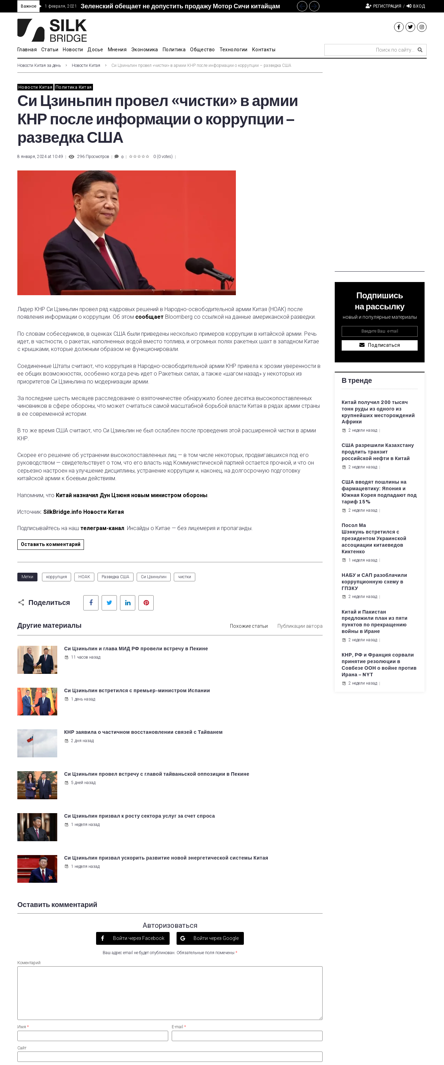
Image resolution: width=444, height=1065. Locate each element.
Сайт (21, 920)
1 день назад (236, 663)
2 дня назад (78, 704)
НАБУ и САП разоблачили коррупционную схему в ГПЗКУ (374, 582)
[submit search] (420, 49)
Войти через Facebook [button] (138, 810)
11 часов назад (81, 663)
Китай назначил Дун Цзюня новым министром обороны (131, 495)
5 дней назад (236, 704)
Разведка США (115, 576)
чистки (184, 576)
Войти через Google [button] (216, 810)
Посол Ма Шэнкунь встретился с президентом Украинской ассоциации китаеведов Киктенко (374, 538)
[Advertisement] (380, 168)
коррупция (56, 576)
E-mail (179, 899)
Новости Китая (86, 65)
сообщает (149, 317)
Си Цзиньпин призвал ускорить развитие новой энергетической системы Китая (262, 737)
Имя (23, 899)
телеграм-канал (102, 528)
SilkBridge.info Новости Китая (83, 512)
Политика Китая (74, 87)
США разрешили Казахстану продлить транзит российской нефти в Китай (378, 452)
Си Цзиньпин (153, 576)
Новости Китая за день (39, 65)
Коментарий (29, 835)
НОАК (84, 576)
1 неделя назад (81, 745)
